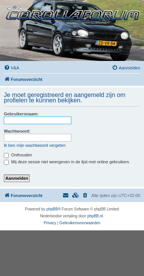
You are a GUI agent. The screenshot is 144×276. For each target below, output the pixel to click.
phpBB (52, 209)
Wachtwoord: (17, 131)
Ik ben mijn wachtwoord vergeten (35, 145)
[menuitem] (11, 67)
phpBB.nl (95, 216)
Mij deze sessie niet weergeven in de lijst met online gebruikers (66, 161)
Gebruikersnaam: (21, 114)
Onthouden (18, 155)
